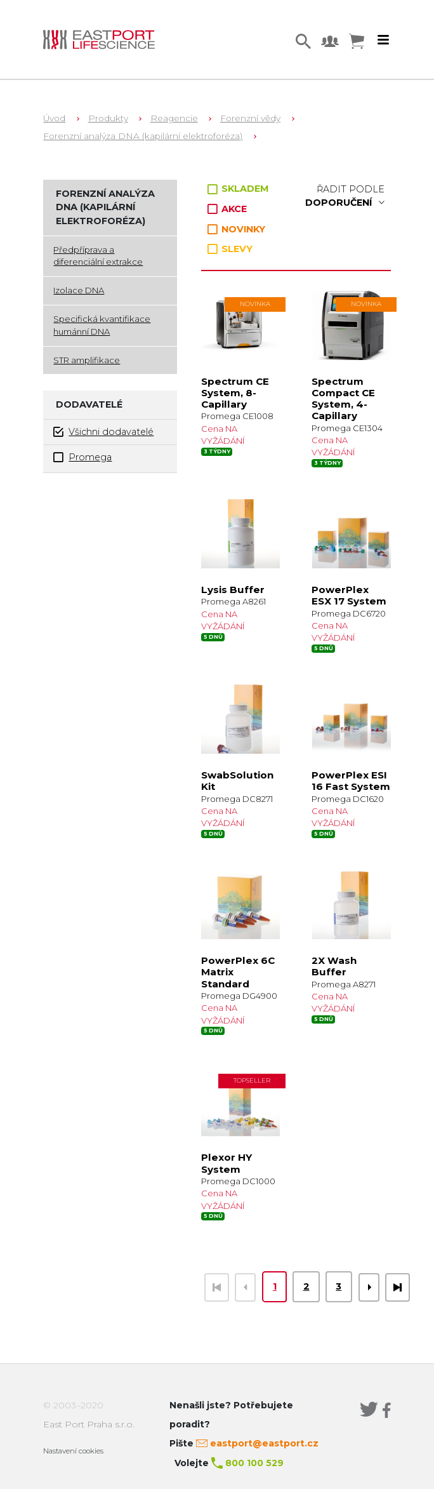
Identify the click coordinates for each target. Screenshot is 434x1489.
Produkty (108, 118)
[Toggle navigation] (383, 40)
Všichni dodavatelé (103, 432)
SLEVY (230, 249)
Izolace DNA (78, 290)
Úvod (54, 118)
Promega (82, 457)
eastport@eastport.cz (264, 1443)
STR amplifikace (86, 360)
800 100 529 (254, 1463)
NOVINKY (236, 229)
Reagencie (174, 118)
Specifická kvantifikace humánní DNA (101, 325)
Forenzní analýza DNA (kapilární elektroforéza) (142, 136)
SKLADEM (238, 188)
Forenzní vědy (250, 118)
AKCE (227, 209)
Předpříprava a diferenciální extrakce (98, 255)
